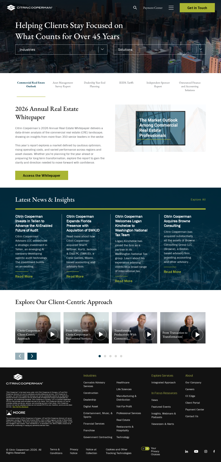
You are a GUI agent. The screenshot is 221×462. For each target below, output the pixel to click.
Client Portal (192, 402)
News (154, 400)
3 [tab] (110, 356)
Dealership (89, 399)
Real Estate (123, 419)
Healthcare (122, 382)
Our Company (193, 382)
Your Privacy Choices (155, 451)
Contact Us (191, 416)
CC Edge (190, 396)
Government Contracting (97, 437)
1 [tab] (100, 356)
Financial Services (93, 423)
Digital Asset (90, 406)
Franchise (89, 430)
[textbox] (59, 50)
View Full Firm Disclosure (20, 407)
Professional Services (128, 413)
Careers (189, 389)
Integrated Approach (163, 382)
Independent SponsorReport (158, 84)
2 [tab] (105, 356)
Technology (122, 437)
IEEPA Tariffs (126, 82)
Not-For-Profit (124, 406)
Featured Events (161, 406)
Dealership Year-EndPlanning (94, 84)
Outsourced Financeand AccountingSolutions (190, 86)
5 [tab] (121, 356)
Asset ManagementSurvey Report (63, 84)
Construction (90, 392)
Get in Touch (197, 8)
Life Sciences (124, 389)
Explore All (198, 199)
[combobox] (61, 50)
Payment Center (152, 8)
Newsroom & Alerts (162, 423)
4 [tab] (116, 356)
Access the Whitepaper (41, 175)
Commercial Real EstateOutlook (31, 84)
